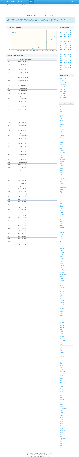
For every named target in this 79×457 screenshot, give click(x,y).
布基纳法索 (62, 371)
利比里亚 (62, 362)
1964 (61, 67)
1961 (61, 69)
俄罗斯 (61, 210)
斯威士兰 (62, 432)
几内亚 (61, 378)
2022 (69, 30)
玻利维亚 (62, 250)
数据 (31, 1)
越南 (61, 126)
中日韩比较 (62, 93)
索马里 (61, 436)
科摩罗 (61, 406)
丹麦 (61, 229)
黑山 (61, 219)
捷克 (61, 205)
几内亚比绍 (62, 430)
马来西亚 (62, 124)
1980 (69, 56)
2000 (61, 45)
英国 (61, 199)
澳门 (61, 113)
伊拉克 (61, 183)
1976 (61, 60)
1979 (61, 58)
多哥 (61, 388)
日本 (61, 116)
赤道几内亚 (62, 428)
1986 (69, 52)
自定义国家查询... (64, 97)
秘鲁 (61, 295)
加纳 (61, 358)
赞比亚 (61, 417)
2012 (61, 38)
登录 (72, 1)
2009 (61, 39)
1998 (69, 45)
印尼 (61, 128)
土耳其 (61, 212)
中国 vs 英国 (63, 86)
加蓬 (61, 440)
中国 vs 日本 (63, 80)
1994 (61, 49)
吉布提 (61, 376)
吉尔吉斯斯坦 (63, 187)
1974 (69, 60)
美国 (61, 245)
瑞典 (61, 238)
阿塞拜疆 (62, 178)
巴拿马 (61, 311)
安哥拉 (61, 350)
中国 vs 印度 (63, 88)
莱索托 (61, 397)
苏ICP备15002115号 (32, 456)
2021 (61, 32)
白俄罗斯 (62, 221)
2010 (69, 38)
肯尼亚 (61, 423)
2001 (69, 43)
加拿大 (61, 246)
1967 (61, 65)
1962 (69, 67)
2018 (61, 34)
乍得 (61, 393)
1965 (69, 65)
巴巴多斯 (62, 304)
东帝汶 (61, 170)
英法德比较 (62, 95)
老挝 (61, 131)
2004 (69, 41)
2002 (65, 43)
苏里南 (61, 297)
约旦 (61, 148)
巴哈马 (61, 315)
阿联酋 (61, 189)
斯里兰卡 (62, 137)
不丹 (61, 167)
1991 (61, 51)
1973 (61, 62)
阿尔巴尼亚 (62, 231)
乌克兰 (61, 234)
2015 (61, 36)
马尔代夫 (62, 142)
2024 (61, 30)
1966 (65, 65)
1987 (65, 52)
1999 (65, 45)
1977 (69, 58)
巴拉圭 (61, 254)
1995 (69, 47)
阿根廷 (61, 313)
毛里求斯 (62, 363)
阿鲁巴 (61, 310)
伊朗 (61, 185)
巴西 (61, 306)
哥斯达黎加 (62, 269)
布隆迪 (61, 395)
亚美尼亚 (62, 193)
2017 (65, 34)
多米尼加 (62, 293)
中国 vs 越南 (63, 89)
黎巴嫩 (61, 154)
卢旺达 (61, 415)
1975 (65, 60)
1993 (65, 49)
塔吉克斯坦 (62, 165)
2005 (65, 41)
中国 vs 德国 (63, 84)
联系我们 (35, 453)
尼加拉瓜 (62, 252)
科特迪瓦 (62, 427)
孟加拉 (61, 146)
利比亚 (61, 365)
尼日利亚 (62, 386)
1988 (61, 52)
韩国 (61, 122)
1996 (65, 47)
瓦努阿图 (62, 331)
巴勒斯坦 (62, 150)
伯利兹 (61, 278)
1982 (61, 56)
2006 (61, 41)
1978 (65, 58)
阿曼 (61, 172)
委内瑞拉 (62, 248)
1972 (65, 62)
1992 (69, 49)
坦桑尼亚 (62, 367)
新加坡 (61, 115)
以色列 (61, 168)
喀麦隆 (61, 389)
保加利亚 (62, 214)
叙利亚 (61, 157)
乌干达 (61, 447)
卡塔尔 (61, 176)
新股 (18, 1)
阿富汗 (61, 163)
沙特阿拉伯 (62, 152)
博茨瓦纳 (62, 369)
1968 (69, 64)
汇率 (27, 1)
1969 (65, 64)
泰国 (61, 118)
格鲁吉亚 (62, 161)
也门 (61, 155)
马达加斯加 (62, 412)
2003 (61, 43)
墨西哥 (61, 284)
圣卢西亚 (62, 285)
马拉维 (61, 441)
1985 (61, 54)
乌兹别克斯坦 (63, 180)
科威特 (61, 181)
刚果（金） (62, 382)
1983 (69, 54)
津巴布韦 (62, 401)
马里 (61, 443)
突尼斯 (61, 425)
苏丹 (61, 445)
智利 (61, 256)
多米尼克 (62, 265)
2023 (65, 30)
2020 (65, 32)
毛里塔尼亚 (62, 373)
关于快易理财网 (30, 453)
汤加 (61, 335)
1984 (65, 54)
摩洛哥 (61, 391)
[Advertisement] (40, 9)
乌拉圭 (61, 263)
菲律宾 (61, 120)
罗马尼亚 (62, 216)
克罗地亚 (62, 218)
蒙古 (61, 144)
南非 (61, 347)
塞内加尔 (62, 414)
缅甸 (61, 133)
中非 (61, 434)
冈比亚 (61, 419)
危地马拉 (62, 302)
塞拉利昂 (62, 375)
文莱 (61, 174)
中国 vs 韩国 (63, 91)
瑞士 (61, 201)
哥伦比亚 (62, 298)
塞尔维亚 (62, 232)
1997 (61, 47)
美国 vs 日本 (63, 82)
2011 (65, 38)
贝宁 (61, 384)
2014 (65, 36)
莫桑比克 (62, 399)
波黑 (61, 236)
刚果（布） (62, 402)
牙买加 (61, 261)
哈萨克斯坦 (62, 159)
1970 (61, 64)
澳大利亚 (62, 322)
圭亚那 (61, 267)
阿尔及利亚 (62, 352)
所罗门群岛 (62, 340)
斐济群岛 (62, 325)
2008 (65, 39)
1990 (65, 51)
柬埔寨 (61, 129)
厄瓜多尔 (62, 300)
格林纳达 (62, 280)
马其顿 (61, 225)
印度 (61, 141)
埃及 (61, 349)
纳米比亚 (62, 356)
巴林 (61, 191)
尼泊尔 (61, 139)
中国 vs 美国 (63, 78)
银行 (22, 1)
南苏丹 (61, 421)
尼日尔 (61, 354)
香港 (61, 111)
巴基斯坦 (62, 135)
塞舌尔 (61, 380)
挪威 (61, 223)
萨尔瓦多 (62, 308)
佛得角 (61, 360)
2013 (69, 36)
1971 (69, 62)
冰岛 (61, 203)
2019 (69, 32)
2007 (69, 39)
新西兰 (61, 324)
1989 (69, 51)
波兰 (61, 208)
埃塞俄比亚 (62, 404)
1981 (65, 56)
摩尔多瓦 (62, 227)
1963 (65, 67)
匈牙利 (61, 206)
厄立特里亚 (62, 438)
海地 (61, 282)
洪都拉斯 (62, 291)
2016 (69, 34)
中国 (61, 109)
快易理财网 (11, 1)
